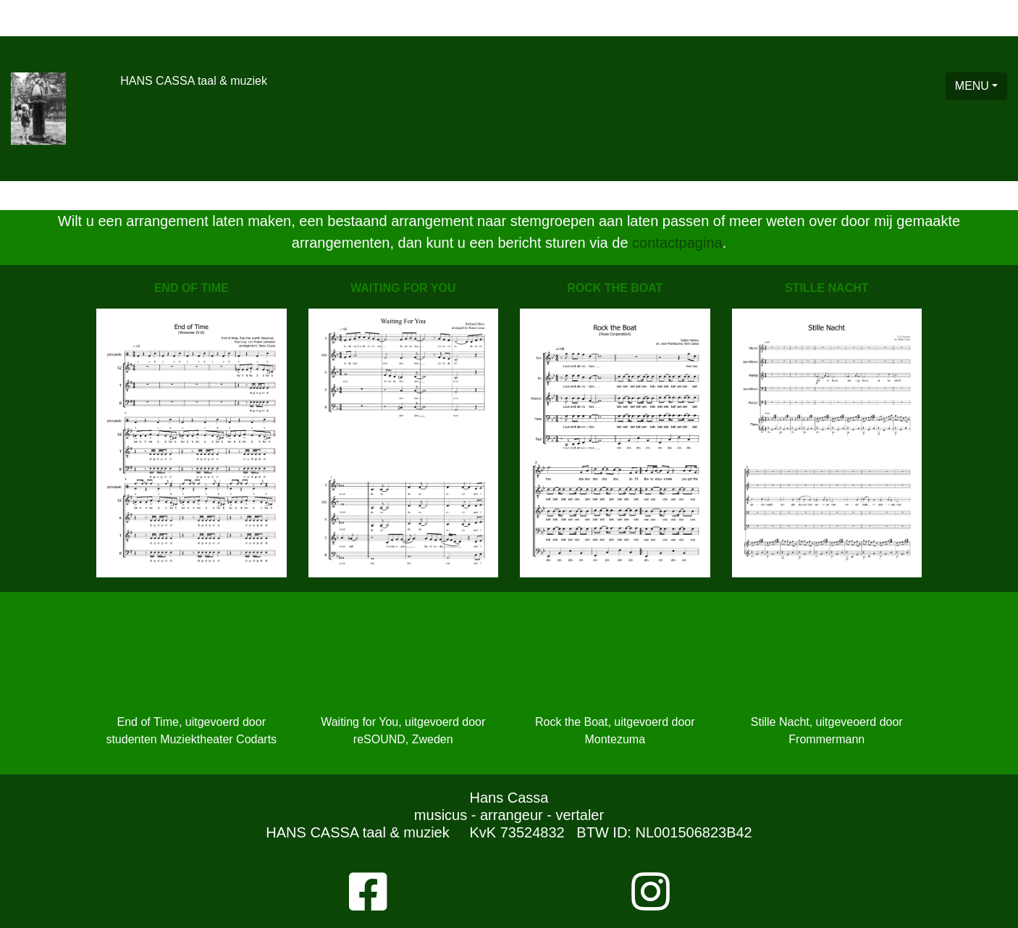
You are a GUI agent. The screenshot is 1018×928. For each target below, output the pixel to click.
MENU (972, 86)
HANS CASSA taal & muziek (193, 81)
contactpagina (677, 243)
